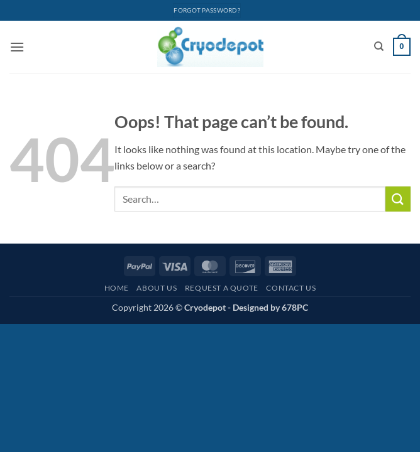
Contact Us (291, 288)
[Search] (379, 46)
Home (116, 288)
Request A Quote (221, 288)
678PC (295, 307)
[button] (17, 46)
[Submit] (398, 198)
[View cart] (402, 47)
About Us (156, 288)
